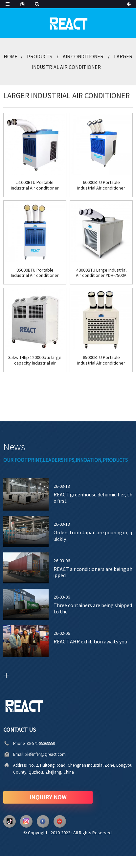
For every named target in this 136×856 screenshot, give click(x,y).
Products (39, 56)
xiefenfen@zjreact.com (32, 754)
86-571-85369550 (27, 743)
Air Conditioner (83, 56)
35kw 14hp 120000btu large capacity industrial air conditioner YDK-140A (34, 360)
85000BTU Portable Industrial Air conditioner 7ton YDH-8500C (35, 273)
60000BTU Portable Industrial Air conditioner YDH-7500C (101, 185)
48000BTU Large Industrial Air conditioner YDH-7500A (101, 273)
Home (10, 56)
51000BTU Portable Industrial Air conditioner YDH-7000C (35, 185)
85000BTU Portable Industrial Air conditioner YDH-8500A (101, 360)
